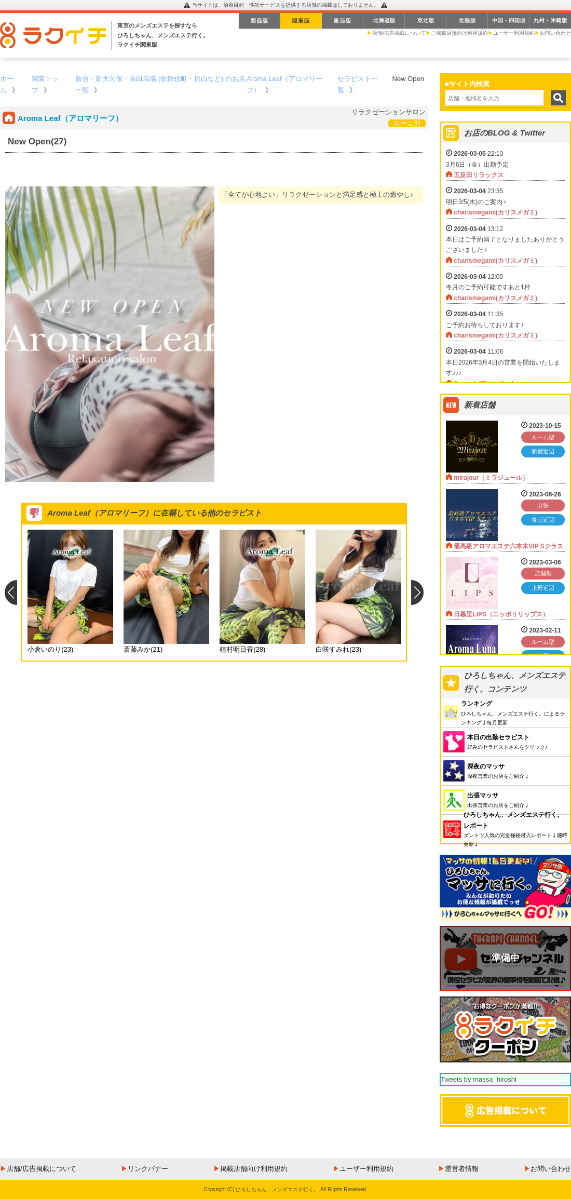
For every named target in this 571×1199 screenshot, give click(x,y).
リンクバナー (148, 1169)
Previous (10, 592)
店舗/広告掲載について (399, 33)
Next (417, 592)
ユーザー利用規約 (514, 33)
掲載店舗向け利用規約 (254, 1169)
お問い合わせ (555, 33)
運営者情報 (462, 1169)
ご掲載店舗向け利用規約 (459, 33)
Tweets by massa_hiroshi (478, 1079)
